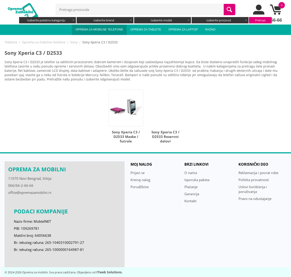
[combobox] (47, 20)
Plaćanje (191, 187)
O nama (190, 172)
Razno (210, 29)
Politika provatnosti (253, 179)
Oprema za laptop (183, 29)
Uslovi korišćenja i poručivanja (252, 189)
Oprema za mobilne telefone (99, 29)
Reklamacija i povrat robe (258, 172)
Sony (74, 42)
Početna (11, 42)
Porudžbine (139, 187)
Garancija (191, 194)
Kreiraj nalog (140, 179)
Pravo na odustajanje (254, 198)
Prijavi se (137, 172)
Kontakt (190, 201)
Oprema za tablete (145, 29)
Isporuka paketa (196, 179)
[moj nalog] (259, 13)
